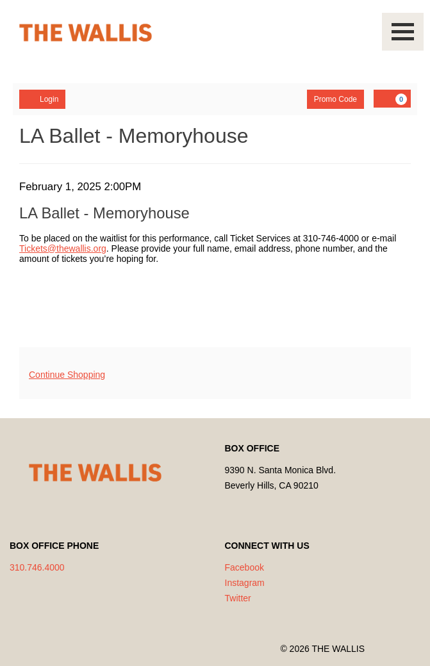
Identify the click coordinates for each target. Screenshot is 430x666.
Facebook (244, 567)
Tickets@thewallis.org (62, 248)
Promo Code (335, 99)
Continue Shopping (67, 375)
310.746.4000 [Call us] (37, 567)
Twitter (238, 598)
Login (42, 98)
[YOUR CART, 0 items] (392, 99)
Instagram (245, 583)
